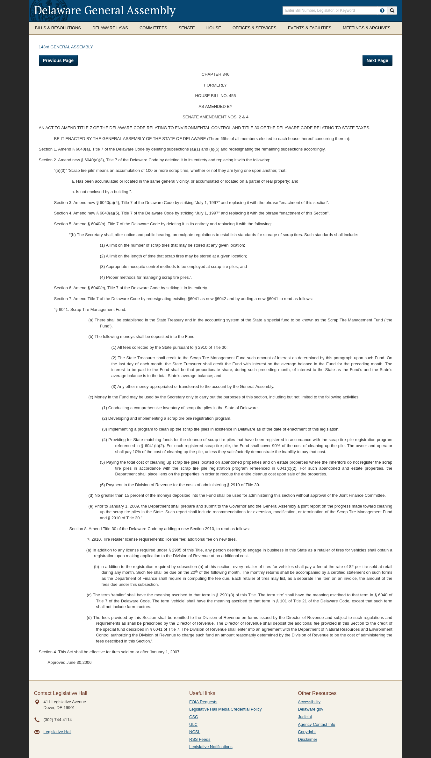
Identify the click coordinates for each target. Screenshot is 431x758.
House (213, 27)
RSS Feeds (199, 739)
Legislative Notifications (211, 746)
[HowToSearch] (382, 10)
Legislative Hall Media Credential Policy (225, 709)
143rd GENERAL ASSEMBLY (66, 47)
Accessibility (309, 701)
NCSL (194, 731)
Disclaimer (307, 739)
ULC (193, 724)
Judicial (305, 716)
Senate (187, 27)
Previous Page (58, 60)
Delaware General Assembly (105, 10)
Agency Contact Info (316, 724)
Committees (153, 27)
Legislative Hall (57, 731)
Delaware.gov (310, 709)
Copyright (307, 731)
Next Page (377, 60)
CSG (193, 716)
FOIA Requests (203, 701)
